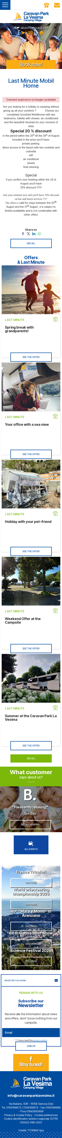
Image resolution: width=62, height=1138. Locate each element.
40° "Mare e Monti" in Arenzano (31, 913)
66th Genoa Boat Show (31, 933)
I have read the (32, 1040)
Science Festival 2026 (31, 950)
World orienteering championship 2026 (31, 891)
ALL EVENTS (31, 846)
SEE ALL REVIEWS (30, 824)
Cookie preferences (46, 1115)
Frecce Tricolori (31, 872)
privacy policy (40, 1040)
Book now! (31, 64)
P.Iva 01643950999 (31, 1111)
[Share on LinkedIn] (34, 233)
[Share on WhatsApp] (39, 233)
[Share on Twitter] (28, 233)
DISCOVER (31, 882)
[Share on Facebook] (23, 233)
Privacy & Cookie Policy (18, 1115)
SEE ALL (31, 243)
